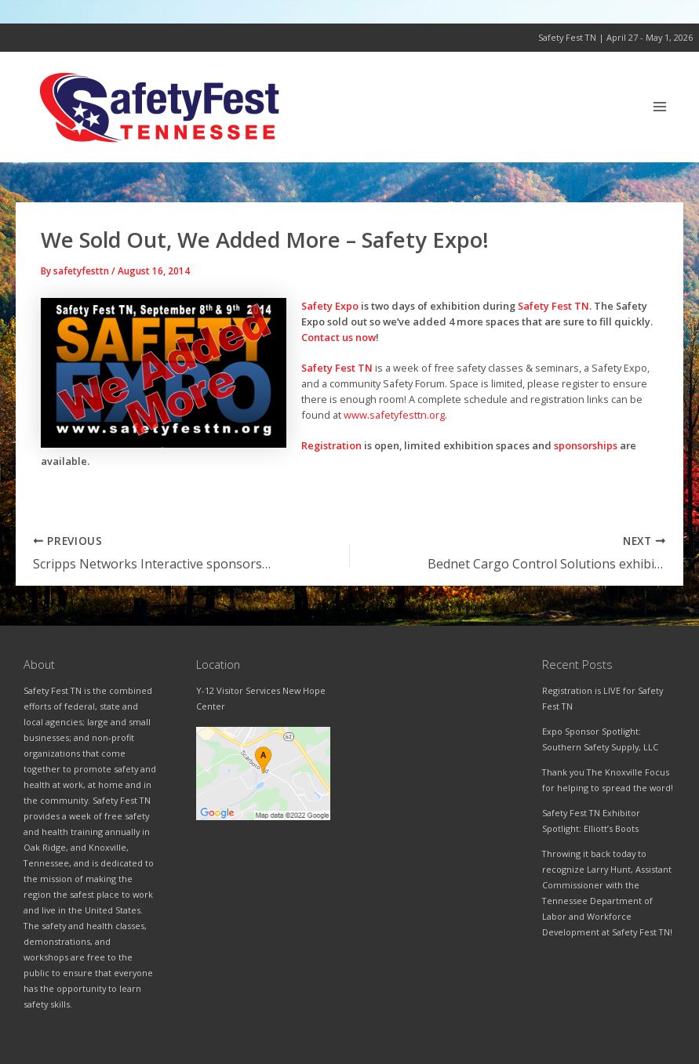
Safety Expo (330, 306)
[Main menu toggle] (660, 107)
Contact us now (338, 337)
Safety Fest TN (553, 306)
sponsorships (585, 445)
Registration (331, 445)
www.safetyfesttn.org (394, 415)
